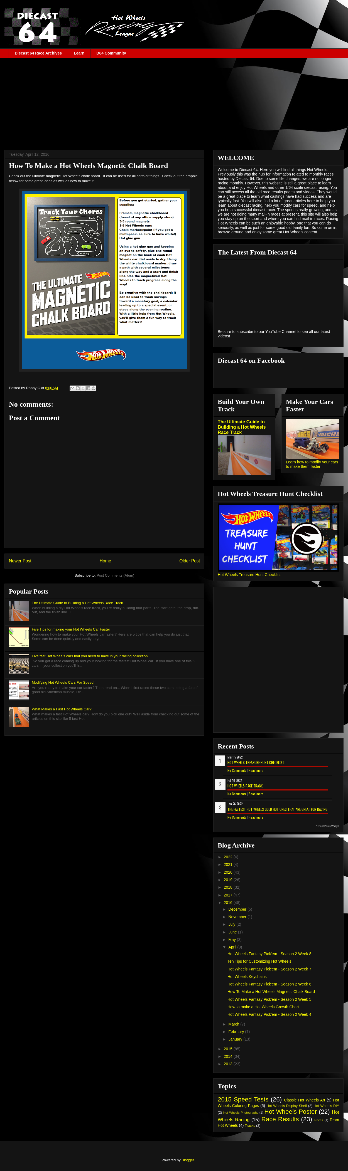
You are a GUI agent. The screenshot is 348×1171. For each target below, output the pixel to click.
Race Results (280, 1119)
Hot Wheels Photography (240, 1112)
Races (318, 1120)
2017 (229, 895)
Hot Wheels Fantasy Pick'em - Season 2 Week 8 (269, 954)
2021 (229, 864)
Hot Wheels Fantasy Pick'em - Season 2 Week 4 (269, 1014)
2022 (229, 857)
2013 (229, 1064)
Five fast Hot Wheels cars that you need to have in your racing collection (90, 656)
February (236, 1031)
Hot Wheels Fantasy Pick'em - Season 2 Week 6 (269, 984)
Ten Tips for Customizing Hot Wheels (259, 961)
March (234, 1024)
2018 (229, 887)
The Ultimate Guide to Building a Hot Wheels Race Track (77, 603)
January (235, 1039)
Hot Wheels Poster (290, 1111)
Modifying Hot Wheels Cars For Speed (63, 682)
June (233, 932)
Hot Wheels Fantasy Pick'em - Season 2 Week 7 (269, 969)
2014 (229, 1056)
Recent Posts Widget (327, 826)
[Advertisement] (174, 100)
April (232, 947)
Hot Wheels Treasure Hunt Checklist (249, 574)
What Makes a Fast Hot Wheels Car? (62, 709)
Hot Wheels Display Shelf (286, 1106)
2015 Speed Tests (243, 1099)
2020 (229, 872)
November (237, 917)
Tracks (250, 1126)
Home (105, 561)
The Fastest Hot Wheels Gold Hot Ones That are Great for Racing (277, 809)
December (237, 909)
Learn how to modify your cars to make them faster (312, 464)
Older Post (189, 561)
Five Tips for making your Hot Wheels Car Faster (71, 629)
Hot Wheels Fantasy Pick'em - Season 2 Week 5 (269, 999)
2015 (229, 1049)
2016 (229, 902)
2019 (229, 880)
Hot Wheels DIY (326, 1106)
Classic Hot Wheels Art (304, 1100)
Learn (79, 53)
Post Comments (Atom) (115, 575)
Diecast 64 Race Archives (38, 53)
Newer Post (20, 561)
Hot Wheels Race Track (245, 786)
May (232, 939)
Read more (256, 770)
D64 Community (111, 53)
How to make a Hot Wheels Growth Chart (263, 1007)
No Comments (236, 770)
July (232, 924)
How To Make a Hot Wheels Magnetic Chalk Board (271, 991)
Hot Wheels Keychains (247, 976)
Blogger (188, 1160)
